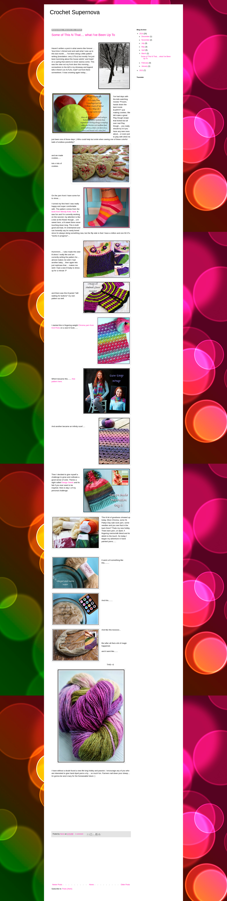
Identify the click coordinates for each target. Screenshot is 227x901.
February (145, 63)
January (144, 66)
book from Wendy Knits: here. (64, 212)
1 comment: (79, 834)
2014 (141, 34)
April (143, 50)
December (145, 37)
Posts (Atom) (67, 889)
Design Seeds (67, 482)
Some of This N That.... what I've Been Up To (83, 35)
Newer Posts (57, 885)
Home (91, 885)
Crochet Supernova (75, 12)
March (144, 53)
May (143, 47)
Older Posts (125, 885)
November (145, 40)
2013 (141, 70)
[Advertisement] (91, 862)
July (143, 43)
